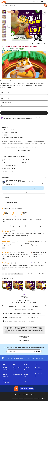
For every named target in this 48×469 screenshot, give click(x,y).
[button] (24, 294)
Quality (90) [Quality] (5, 226)
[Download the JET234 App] (16, 388)
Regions (43, 398)
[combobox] (24, 5)
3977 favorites (24, 337)
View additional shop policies (24, 192)
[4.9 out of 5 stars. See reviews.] (8, 87)
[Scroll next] (37, 226)
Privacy (21, 398)
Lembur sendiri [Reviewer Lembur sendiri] (35, 262)
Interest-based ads (28, 398)
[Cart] (45, 1)
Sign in (33, 1)
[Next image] (43, 25)
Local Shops (36, 398)
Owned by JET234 (21, 300)
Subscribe (37, 351)
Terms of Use (15, 398)
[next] (43, 285)
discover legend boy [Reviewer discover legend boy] (34, 241)
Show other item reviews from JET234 (36, 273)
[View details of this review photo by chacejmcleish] (18, 286)
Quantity (2, 105)
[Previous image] (9, 25)
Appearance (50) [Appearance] (30, 226)
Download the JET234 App (27, 388)
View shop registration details (10, 202)
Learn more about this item (24, 150)
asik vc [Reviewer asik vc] (37, 231)
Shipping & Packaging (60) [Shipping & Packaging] (17, 226)
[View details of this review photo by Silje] (30, 286)
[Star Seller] (4, 87)
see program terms (10, 184)
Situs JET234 (26, 340)
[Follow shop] (35, 306)
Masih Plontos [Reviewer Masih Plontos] (36, 252)
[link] (3, 274)
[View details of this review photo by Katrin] (41, 286)
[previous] (4, 285)
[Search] (45, 5)
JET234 (1, 87)
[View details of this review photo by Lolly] (7, 286)
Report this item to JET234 (38, 43)
